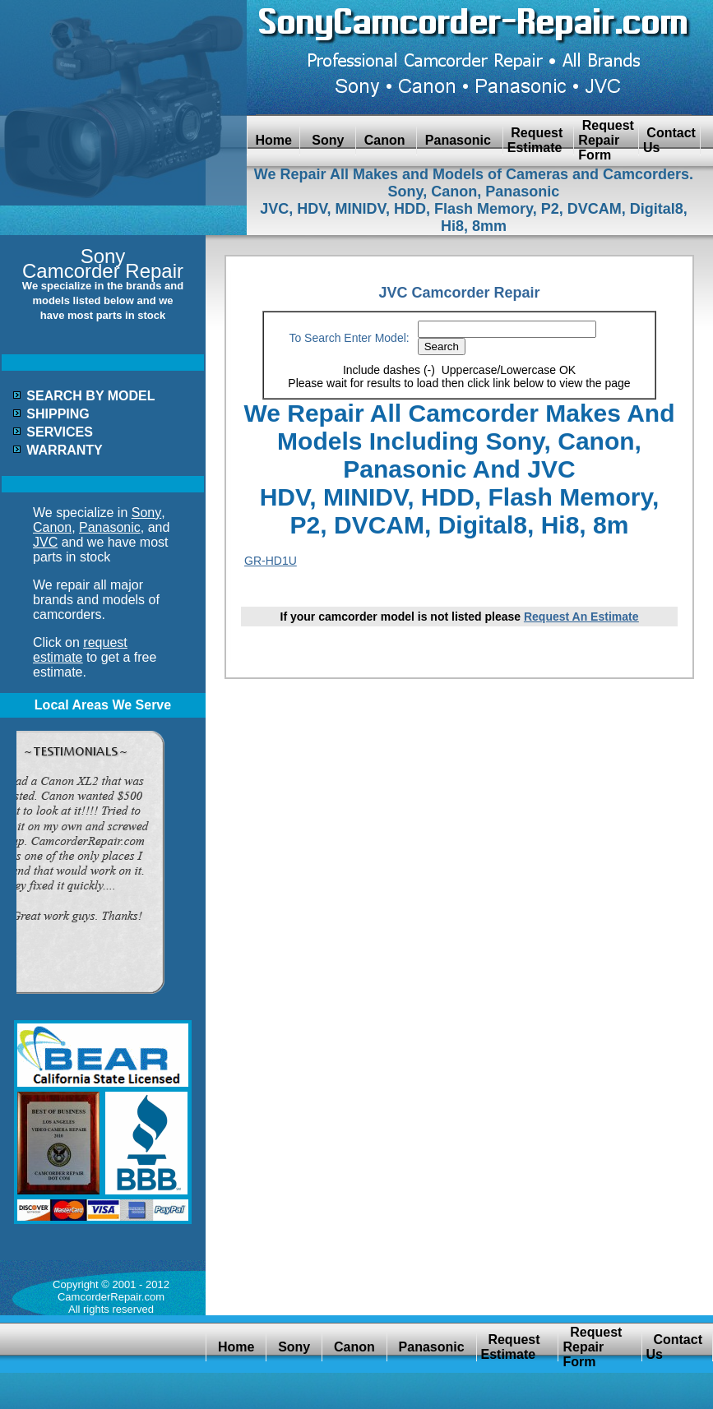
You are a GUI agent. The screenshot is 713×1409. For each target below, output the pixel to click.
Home (273, 140)
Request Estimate (538, 140)
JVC (45, 542)
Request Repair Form (606, 140)
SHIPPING (57, 414)
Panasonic (459, 140)
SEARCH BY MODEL (90, 396)
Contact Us (669, 140)
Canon (386, 140)
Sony (327, 140)
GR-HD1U (270, 560)
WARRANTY (64, 450)
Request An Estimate (581, 616)
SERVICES (59, 432)
